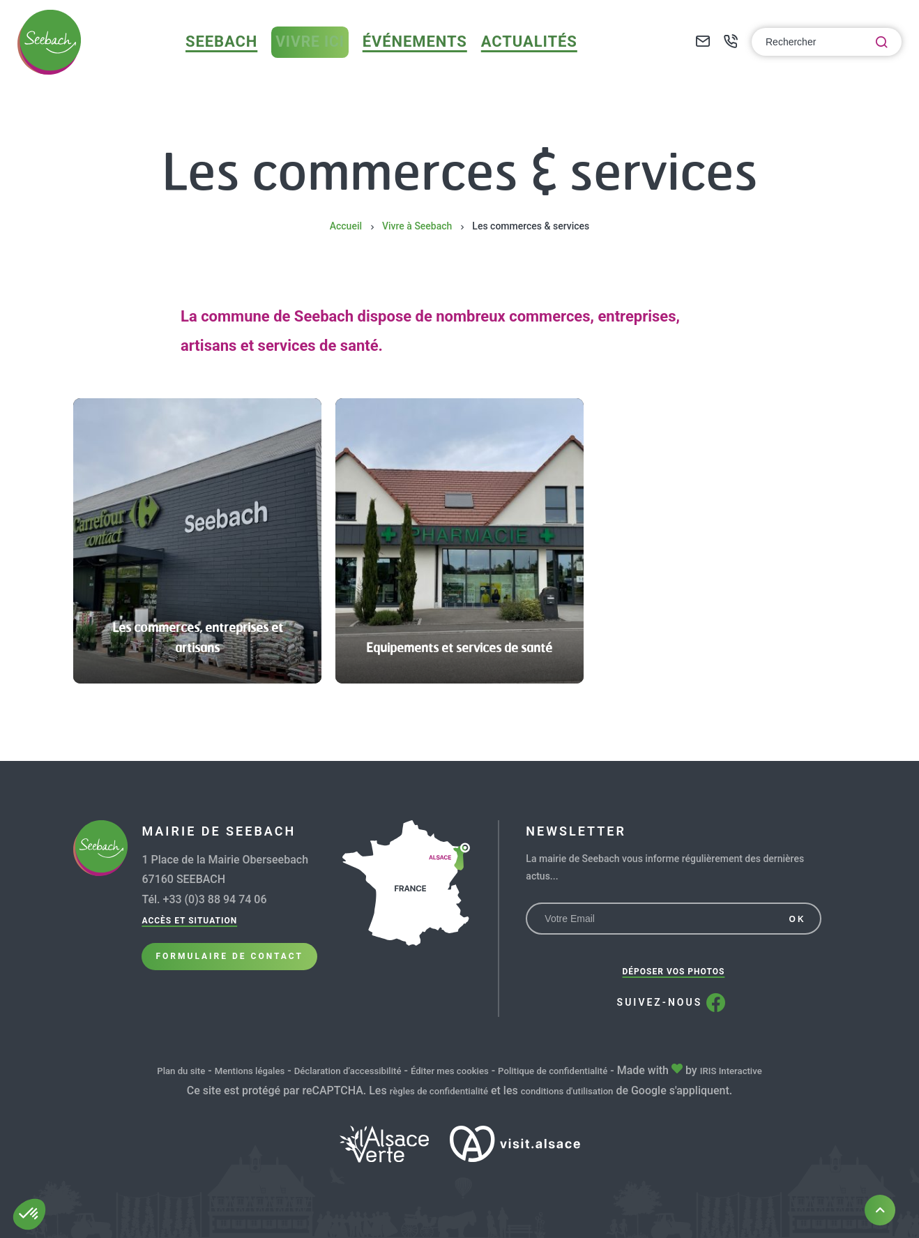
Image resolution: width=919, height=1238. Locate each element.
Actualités (527, 58)
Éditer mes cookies (455, 1070)
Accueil (346, 226)
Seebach (243, 58)
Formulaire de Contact (229, 968)
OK (797, 919)
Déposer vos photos (674, 971)
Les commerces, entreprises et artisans (197, 636)
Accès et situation (189, 921)
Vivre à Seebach (417, 226)
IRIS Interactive (775, 1070)
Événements (428, 58)
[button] (29, 1214)
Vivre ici (328, 58)
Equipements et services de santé (459, 636)
